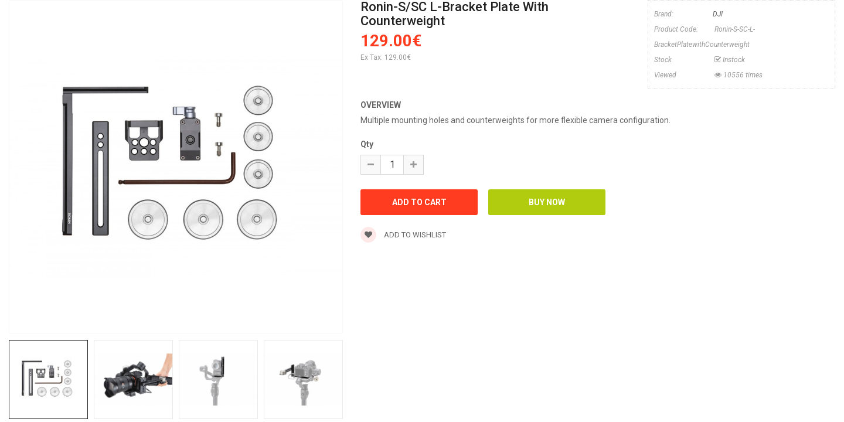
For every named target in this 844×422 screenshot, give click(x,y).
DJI (718, 14)
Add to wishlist (403, 234)
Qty (366, 144)
